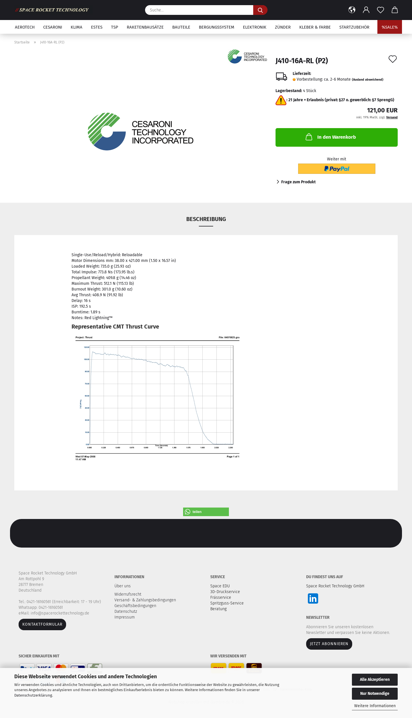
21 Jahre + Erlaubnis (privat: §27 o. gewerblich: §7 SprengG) (341, 100)
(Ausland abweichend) (367, 79)
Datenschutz (126, 611)
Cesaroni (52, 27)
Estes (96, 27)
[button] (352, 10)
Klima (76, 27)
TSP (114, 27)
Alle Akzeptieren (375, 679)
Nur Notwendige (374, 693)
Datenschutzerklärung (33, 695)
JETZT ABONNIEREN (329, 643)
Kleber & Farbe (315, 27)
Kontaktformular (42, 624)
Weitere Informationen (375, 705)
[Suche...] (260, 10)
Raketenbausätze (145, 27)
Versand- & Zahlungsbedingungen (145, 600)
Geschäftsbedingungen (135, 605)
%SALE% (390, 27)
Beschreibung (206, 219)
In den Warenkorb (330, 136)
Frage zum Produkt (298, 182)
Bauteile (181, 27)
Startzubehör (354, 27)
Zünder (283, 27)
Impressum (124, 617)
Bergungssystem (216, 27)
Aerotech (25, 27)
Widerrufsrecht (128, 594)
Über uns (122, 586)
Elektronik (254, 27)
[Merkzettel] (380, 10)
